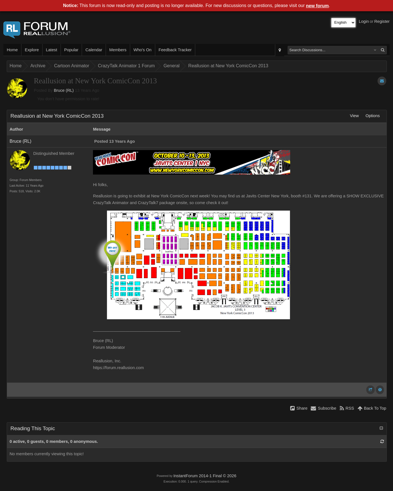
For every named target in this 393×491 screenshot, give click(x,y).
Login (364, 21)
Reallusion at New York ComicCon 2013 (228, 65)
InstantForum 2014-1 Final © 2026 (204, 476)
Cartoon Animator (71, 65)
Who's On (142, 50)
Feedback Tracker (175, 50)
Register (382, 21)
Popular (71, 50)
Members (118, 50)
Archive (37, 65)
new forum (317, 5)
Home (12, 50)
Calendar (93, 50)
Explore (31, 50)
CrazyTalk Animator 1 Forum (126, 65)
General (171, 65)
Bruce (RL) (64, 90)
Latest (52, 50)
